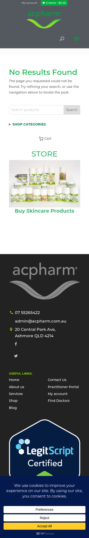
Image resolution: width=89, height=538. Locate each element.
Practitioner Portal (63, 387)
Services (16, 394)
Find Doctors (59, 401)
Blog (13, 408)
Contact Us (57, 380)
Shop (13, 401)
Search (71, 110)
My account (29, 2)
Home (14, 380)
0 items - (56, 2)
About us (16, 387)
